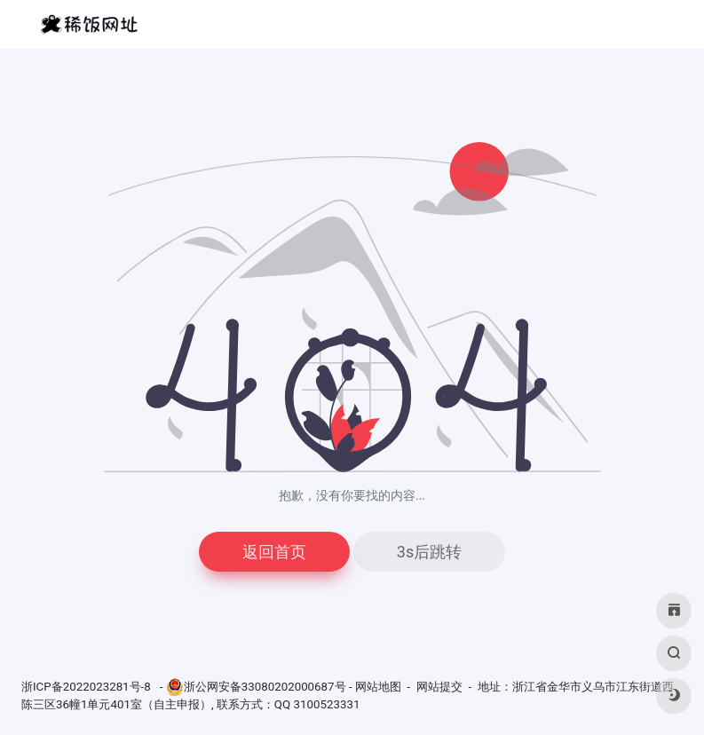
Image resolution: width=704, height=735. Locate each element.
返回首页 (274, 551)
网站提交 (439, 686)
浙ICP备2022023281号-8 (87, 686)
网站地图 (378, 686)
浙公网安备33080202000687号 (265, 686)
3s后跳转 (429, 551)
